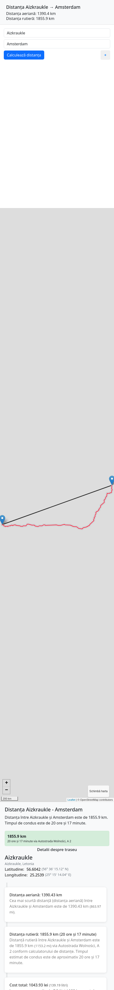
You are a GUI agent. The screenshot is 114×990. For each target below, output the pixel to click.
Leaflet (71, 799)
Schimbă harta (98, 791)
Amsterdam (67, 7)
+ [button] (6, 783)
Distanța (15, 7)
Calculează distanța (24, 55)
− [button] (6, 790)
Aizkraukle (37, 7)
